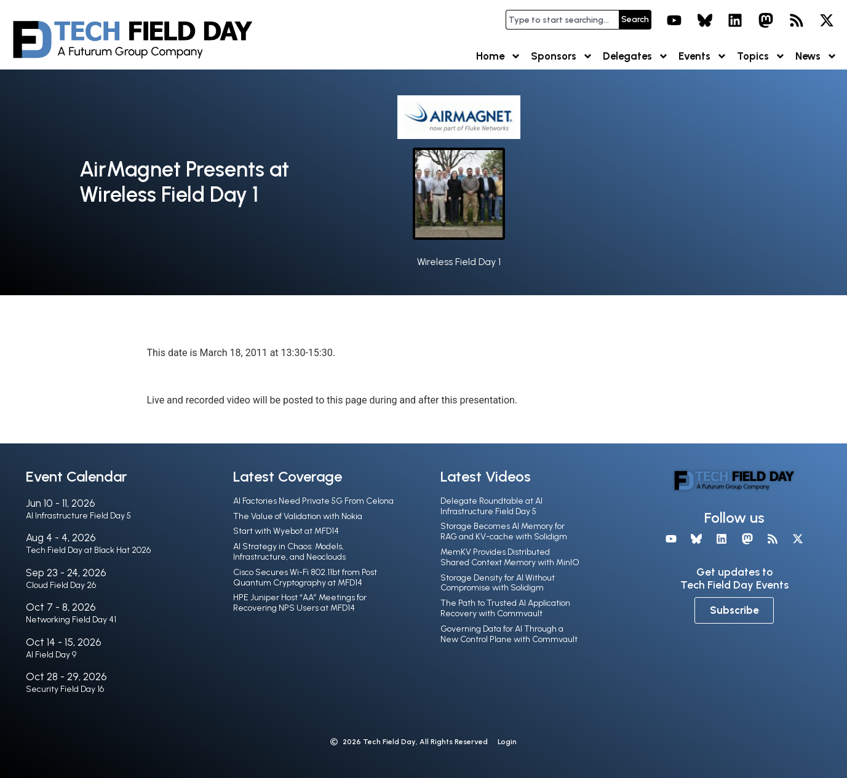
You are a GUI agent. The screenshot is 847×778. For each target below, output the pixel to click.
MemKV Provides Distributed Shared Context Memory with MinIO (509, 557)
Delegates (636, 56)
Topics (761, 56)
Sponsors (562, 56)
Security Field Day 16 (65, 689)
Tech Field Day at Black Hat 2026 (88, 550)
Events (702, 56)
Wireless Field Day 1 (459, 262)
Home (498, 56)
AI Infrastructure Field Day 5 (78, 515)
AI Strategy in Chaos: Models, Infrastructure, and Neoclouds (289, 551)
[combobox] (562, 20)
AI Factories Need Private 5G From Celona (313, 501)
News (816, 56)
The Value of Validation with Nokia (297, 516)
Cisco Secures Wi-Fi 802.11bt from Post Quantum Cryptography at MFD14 (305, 577)
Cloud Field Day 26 (61, 585)
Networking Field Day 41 (71, 619)
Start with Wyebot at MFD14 (286, 531)
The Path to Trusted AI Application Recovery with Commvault (505, 608)
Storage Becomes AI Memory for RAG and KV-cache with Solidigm (503, 531)
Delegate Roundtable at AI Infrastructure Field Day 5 (491, 506)
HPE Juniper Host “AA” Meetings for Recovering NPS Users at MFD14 (300, 602)
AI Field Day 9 (51, 654)
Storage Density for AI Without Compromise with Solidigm (497, 583)
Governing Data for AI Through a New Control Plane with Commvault (509, 634)
